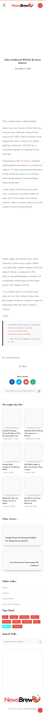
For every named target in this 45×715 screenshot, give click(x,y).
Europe (14, 617)
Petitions (17, 626)
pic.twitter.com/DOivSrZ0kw (19, 334)
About (4, 588)
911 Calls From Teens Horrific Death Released (32, 501)
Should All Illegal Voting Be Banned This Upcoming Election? (11, 433)
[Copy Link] (22, 391)
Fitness (35, 617)
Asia (5, 617)
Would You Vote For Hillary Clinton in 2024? (10, 501)
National (26, 622)
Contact (5, 593)
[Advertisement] (22, 32)
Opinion (6, 626)
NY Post (25, 160)
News (24, 367)
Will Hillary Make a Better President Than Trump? (33, 467)
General (6, 622)
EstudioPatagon (30, 709)
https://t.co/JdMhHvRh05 (18, 331)
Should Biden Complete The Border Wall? (11, 467)
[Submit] (40, 641)
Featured (24, 617)
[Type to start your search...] (22, 641)
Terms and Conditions (11, 604)
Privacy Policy (8, 599)
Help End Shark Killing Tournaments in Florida (33, 433)
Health (16, 622)
